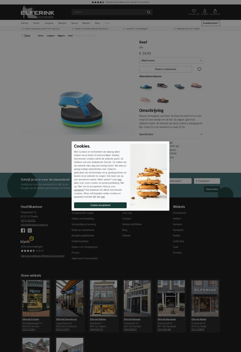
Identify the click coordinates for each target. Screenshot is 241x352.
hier (120, 179)
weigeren (79, 189)
